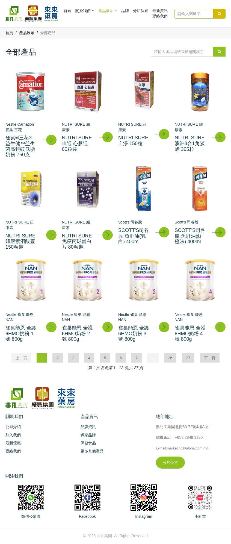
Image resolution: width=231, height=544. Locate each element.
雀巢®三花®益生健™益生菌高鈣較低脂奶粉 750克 (20, 146)
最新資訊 (160, 10)
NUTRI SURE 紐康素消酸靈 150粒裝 (20, 241)
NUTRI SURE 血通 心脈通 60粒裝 (77, 143)
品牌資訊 (88, 427)
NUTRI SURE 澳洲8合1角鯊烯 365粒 (190, 143)
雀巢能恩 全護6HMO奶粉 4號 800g (190, 333)
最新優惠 (13, 443)
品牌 (125, 10)
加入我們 (13, 435)
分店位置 (140, 10)
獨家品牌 (88, 435)
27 (188, 358)
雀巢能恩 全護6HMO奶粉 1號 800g (20, 333)
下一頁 (209, 358)
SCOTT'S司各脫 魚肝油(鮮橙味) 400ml (190, 236)
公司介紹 (13, 427)
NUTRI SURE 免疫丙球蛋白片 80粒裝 (77, 241)
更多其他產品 (92, 451)
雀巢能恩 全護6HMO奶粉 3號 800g (133, 333)
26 (170, 358)
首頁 (67, 10)
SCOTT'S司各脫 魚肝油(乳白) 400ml (133, 236)
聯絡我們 (160, 16)
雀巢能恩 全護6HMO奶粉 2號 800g (77, 333)
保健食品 (88, 443)
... (153, 358)
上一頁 (21, 358)
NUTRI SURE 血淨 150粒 (133, 140)
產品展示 (26, 33)
